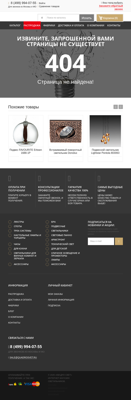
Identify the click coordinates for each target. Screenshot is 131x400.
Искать (85, 18)
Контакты (113, 25)
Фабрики (49, 25)
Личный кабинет (60, 285)
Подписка (54, 305)
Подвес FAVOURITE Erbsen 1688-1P (26, 151)
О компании (95, 25)
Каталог (15, 25)
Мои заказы (55, 293)
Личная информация (61, 299)
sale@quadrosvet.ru (23, 357)
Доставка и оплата (71, 25)
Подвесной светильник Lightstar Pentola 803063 (105, 151)
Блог (11, 310)
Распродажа (32, 25)
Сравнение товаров (48, 6)
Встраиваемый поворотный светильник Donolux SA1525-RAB (65, 152)
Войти (41, 3)
